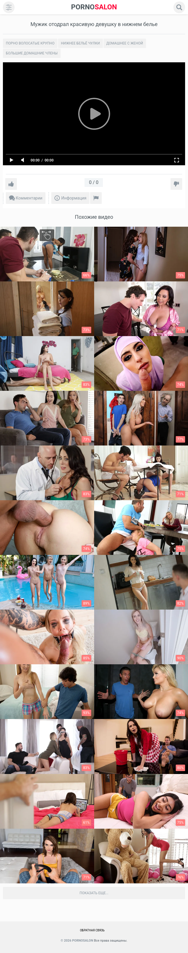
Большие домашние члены (32, 53)
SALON (94, 7)
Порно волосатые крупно (30, 43)
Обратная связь (92, 930)
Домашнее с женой (124, 43)
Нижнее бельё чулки (80, 43)
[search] (179, 7)
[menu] (9, 7)
